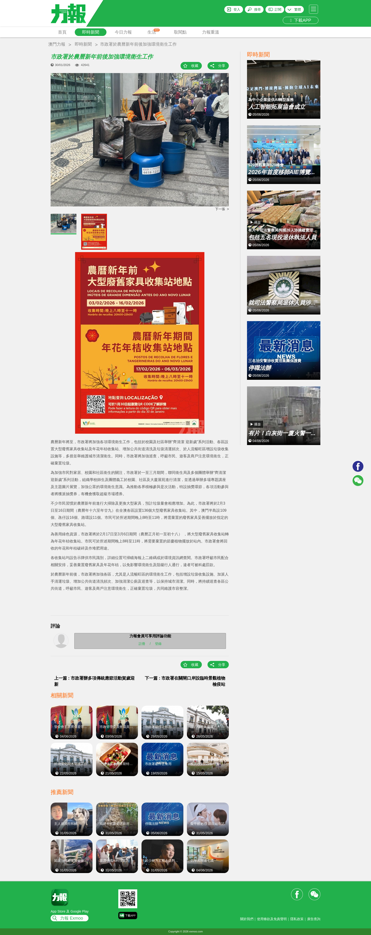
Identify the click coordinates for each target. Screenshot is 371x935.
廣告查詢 (313, 919)
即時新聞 (90, 32)
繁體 (297, 9)
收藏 (194, 66)
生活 (153, 32)
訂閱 (278, 9)
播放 (257, 222)
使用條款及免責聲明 (272, 919)
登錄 (158, 644)
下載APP (300, 20)
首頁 (62, 32)
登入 (237, 9)
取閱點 (180, 32)
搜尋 (257, 9)
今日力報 (123, 32)
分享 (221, 66)
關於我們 (246, 919)
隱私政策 (297, 919)
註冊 (142, 644)
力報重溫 (210, 32)
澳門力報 (56, 44)
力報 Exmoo (71, 918)
